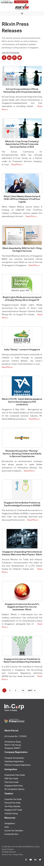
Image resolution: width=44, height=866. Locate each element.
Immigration (10, 769)
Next (30, 690)
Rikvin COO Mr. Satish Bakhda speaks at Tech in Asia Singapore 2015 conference (22, 402)
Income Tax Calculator (13, 830)
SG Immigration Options (14, 789)
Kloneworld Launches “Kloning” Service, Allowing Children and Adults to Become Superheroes (22, 454)
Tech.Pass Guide (11, 782)
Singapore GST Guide (13, 810)
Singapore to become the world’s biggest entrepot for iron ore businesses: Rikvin (22, 607)
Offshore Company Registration (17, 765)
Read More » (17, 165)
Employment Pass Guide (14, 775)
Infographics (9, 823)
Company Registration (16, 752)
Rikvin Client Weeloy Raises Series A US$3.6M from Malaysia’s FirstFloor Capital (22, 199)
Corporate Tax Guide (12, 799)
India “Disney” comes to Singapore (22, 350)
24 (23, 690)
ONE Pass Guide (11, 778)
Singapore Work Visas (13, 786)
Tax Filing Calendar (12, 806)
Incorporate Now (11, 834)
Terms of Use (6, 854)
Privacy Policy (18, 854)
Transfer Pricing (11, 813)
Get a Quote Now (21, 2)
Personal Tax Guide (12, 803)
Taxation (8, 794)
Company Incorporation (14, 758)
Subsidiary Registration (14, 761)
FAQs (6, 827)
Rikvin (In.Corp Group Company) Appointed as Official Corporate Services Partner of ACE (22, 144)
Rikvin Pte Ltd (22, 7)
